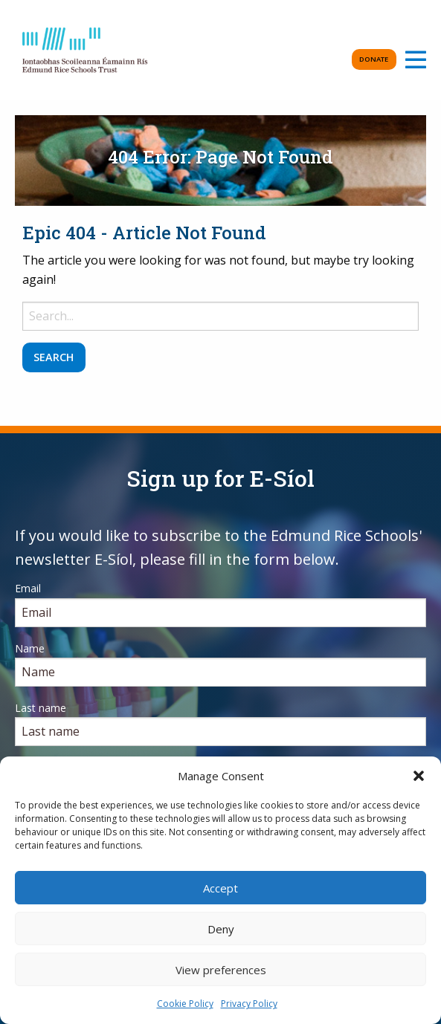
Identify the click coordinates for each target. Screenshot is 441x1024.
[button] (418, 775)
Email (28, 588)
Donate (373, 59)
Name (30, 648)
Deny (220, 928)
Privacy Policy (249, 1003)
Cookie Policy (185, 1003)
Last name (40, 708)
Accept (220, 888)
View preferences (221, 969)
